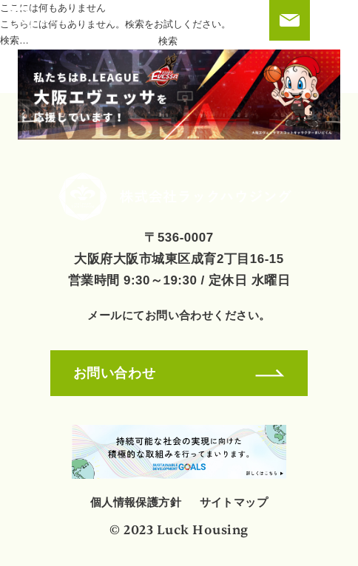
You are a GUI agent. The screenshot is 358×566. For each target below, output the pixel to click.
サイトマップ (234, 502)
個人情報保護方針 (136, 502)
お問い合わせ (179, 373)
